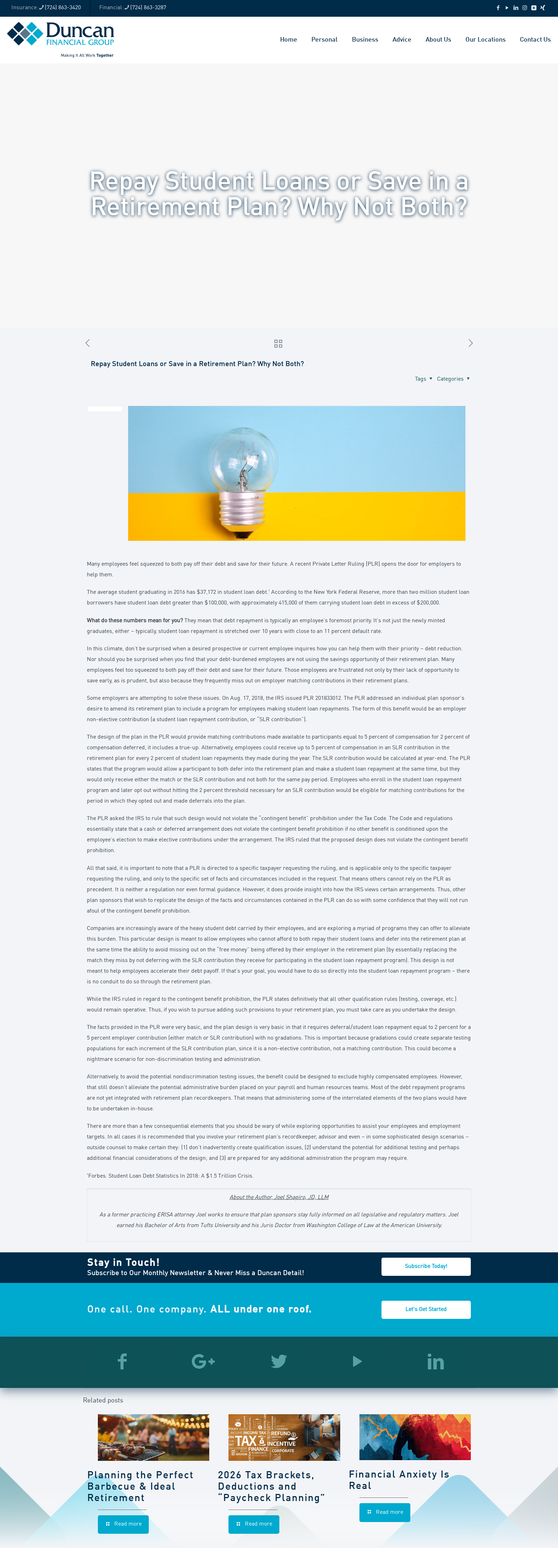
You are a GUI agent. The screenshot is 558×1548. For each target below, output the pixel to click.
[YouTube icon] (507, 8)
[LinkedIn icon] (515, 8)
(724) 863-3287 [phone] (148, 8)
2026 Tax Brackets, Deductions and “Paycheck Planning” (272, 1487)
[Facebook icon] (498, 8)
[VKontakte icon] (533, 8)
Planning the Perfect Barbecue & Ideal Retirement (140, 1487)
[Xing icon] (542, 8)
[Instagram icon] (524, 8)
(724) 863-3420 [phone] (63, 8)
